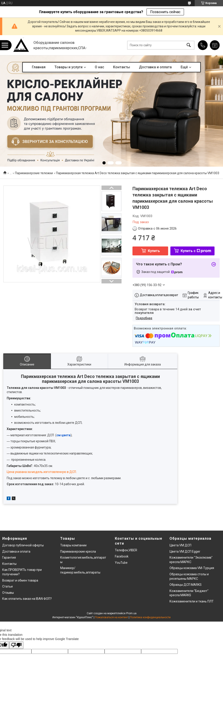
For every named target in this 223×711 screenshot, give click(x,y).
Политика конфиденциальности (150, 617)
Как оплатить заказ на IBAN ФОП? (27, 598)
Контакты (121, 67)
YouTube (121, 562)
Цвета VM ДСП (180, 545)
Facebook (121, 556)
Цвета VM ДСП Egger (184, 551)
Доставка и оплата (155, 67)
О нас (99, 67)
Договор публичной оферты (23, 545)
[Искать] (188, 45)
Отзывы (8, 592)
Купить (154, 251)
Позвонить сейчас (165, 12)
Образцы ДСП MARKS (185, 584)
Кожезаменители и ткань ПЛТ (191, 601)
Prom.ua (131, 613)
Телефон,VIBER (126, 550)
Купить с (196, 251)
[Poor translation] (16, 645)
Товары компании (73, 545)
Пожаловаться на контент (111, 617)
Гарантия (9, 557)
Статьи (7, 586)
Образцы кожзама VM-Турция (191, 568)
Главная (38, 67)
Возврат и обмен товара (20, 580)
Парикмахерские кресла (78, 551)
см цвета (63, 435)
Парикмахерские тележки (34, 173)
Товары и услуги (68, 67)
